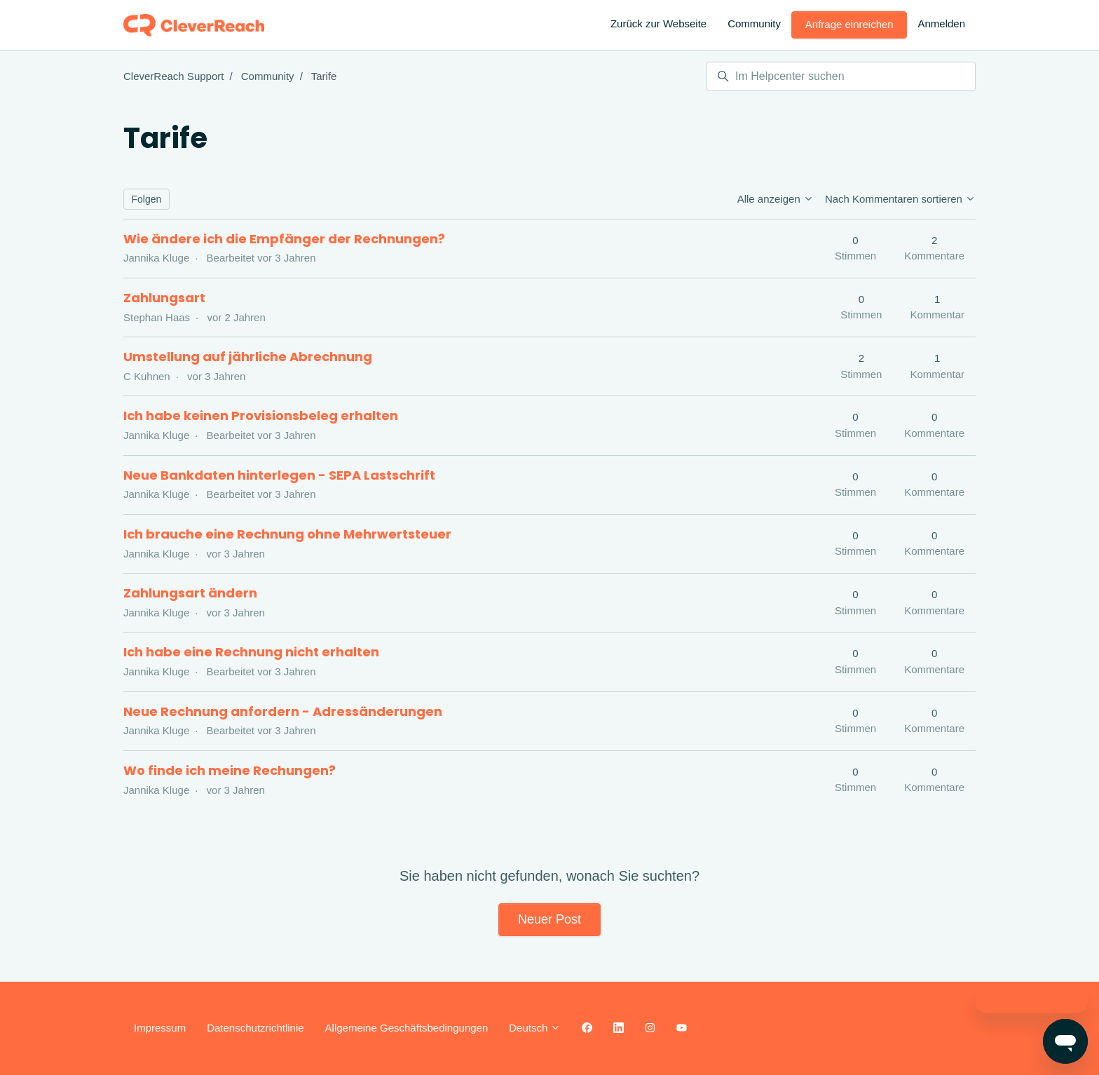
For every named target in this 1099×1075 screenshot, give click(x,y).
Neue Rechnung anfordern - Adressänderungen (282, 711)
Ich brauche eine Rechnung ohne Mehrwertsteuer (287, 534)
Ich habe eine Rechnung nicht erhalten (251, 652)
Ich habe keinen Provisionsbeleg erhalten (260, 415)
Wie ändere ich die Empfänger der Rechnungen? (284, 239)
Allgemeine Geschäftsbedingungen (407, 1028)
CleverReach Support (173, 76)
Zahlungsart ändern (190, 593)
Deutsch (535, 1028)
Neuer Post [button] (549, 919)
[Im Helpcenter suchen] (841, 76)
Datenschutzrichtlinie (255, 1028)
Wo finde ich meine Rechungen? (229, 770)
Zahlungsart (164, 297)
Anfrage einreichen (849, 24)
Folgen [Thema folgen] (147, 199)
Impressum (160, 1028)
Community (754, 23)
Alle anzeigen (775, 199)
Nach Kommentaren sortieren (900, 199)
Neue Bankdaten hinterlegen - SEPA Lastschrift (279, 475)
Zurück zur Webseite (658, 23)
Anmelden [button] (941, 23)
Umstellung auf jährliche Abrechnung (247, 356)
